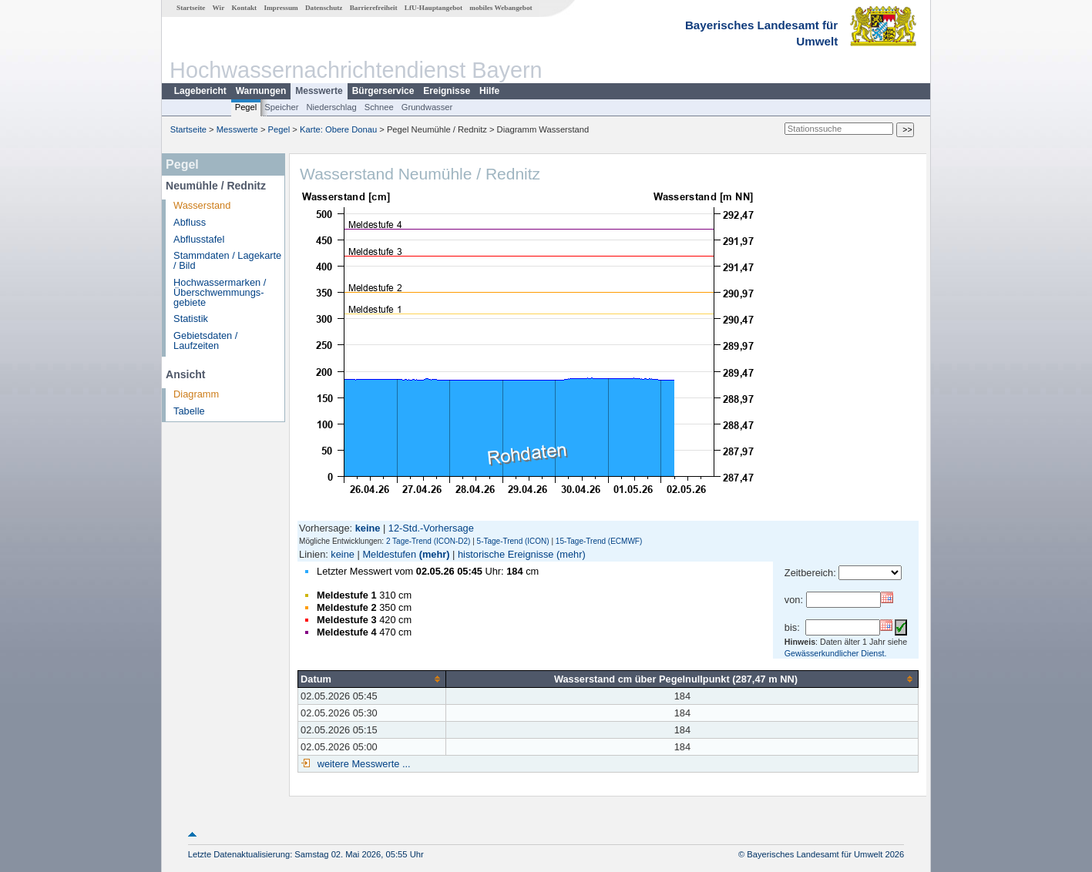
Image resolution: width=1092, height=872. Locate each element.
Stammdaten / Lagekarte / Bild (227, 260)
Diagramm (196, 394)
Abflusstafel (198, 239)
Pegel (246, 107)
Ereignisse (446, 91)
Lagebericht (200, 91)
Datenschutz (324, 8)
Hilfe (489, 91)
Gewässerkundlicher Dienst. (836, 653)
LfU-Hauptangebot (433, 8)
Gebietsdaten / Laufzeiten (205, 340)
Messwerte (318, 91)
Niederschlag (331, 107)
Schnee (379, 107)
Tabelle (189, 411)
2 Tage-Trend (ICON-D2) (428, 541)
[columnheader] (372, 678)
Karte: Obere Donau (338, 129)
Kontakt (244, 8)
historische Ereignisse (505, 554)
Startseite (190, 8)
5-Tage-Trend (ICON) (513, 541)
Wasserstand (201, 205)
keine (342, 554)
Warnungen (261, 91)
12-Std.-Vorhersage (431, 528)
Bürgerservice (383, 91)
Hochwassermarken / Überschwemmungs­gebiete (219, 292)
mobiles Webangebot (500, 8)
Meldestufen (389, 554)
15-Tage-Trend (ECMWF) (599, 541)
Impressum (280, 8)
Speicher (281, 107)
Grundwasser (427, 107)
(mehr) (434, 554)
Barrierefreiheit (374, 8)
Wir (219, 8)
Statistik (190, 318)
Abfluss (189, 222)
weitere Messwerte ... (362, 764)
